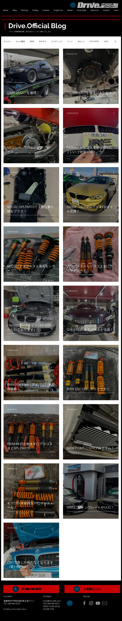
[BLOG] (104, 603)
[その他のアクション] (55, 54)
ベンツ (70, 41)
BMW (32, 41)
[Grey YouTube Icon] (97, 603)
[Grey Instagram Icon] (91, 603)
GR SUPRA (94, 41)
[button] (115, 41)
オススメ (7, 41)
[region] (31, 589)
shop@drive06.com (52, 601)
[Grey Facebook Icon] (84, 603)
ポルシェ (81, 41)
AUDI (106, 41)
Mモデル (42, 41)
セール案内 (20, 41)
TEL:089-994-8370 (31, 589)
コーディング (56, 41)
